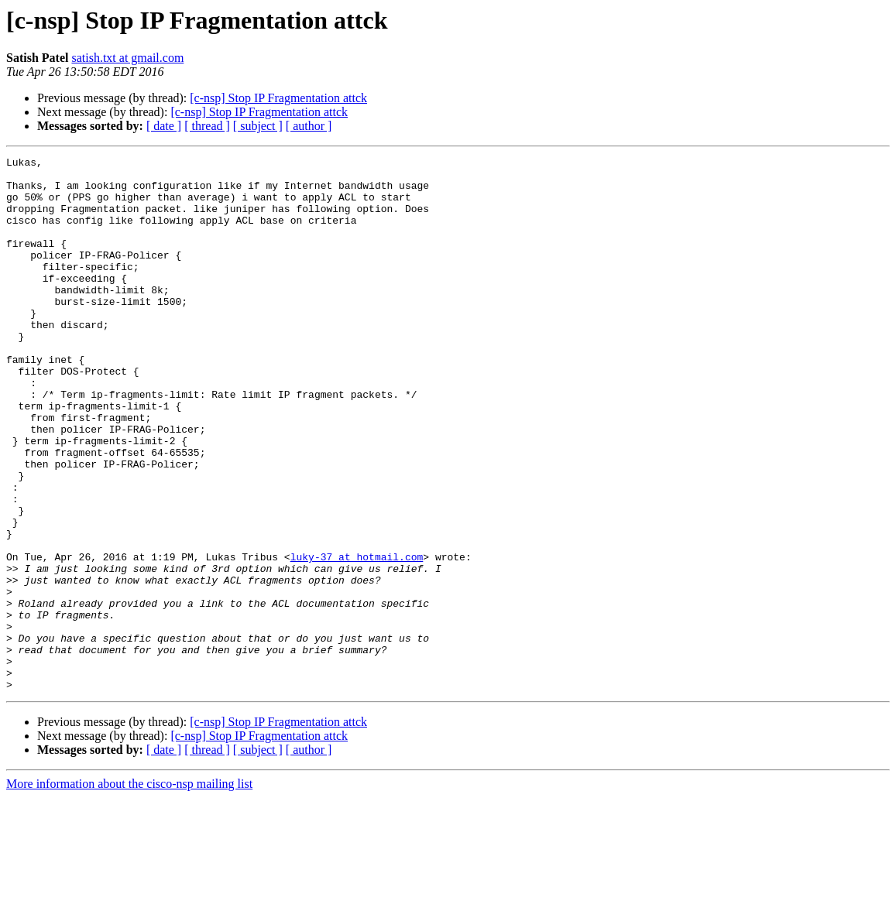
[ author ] (309, 125)
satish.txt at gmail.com (127, 57)
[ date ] (163, 125)
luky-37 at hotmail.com (357, 638)
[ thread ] (207, 125)
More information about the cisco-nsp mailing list (129, 890)
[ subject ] (258, 125)
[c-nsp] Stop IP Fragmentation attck (278, 97)
